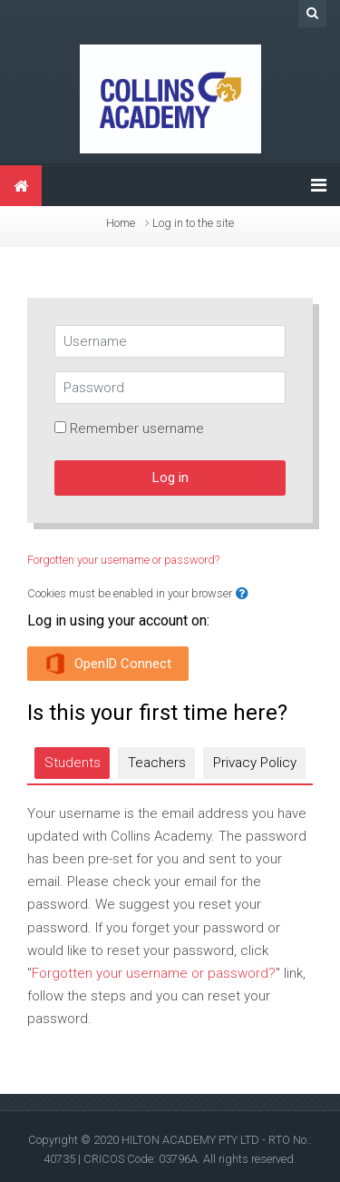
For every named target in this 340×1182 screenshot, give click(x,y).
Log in (170, 477)
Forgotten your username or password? (123, 559)
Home (120, 223)
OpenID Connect (107, 664)
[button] (242, 594)
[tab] (72, 763)
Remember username (137, 428)
